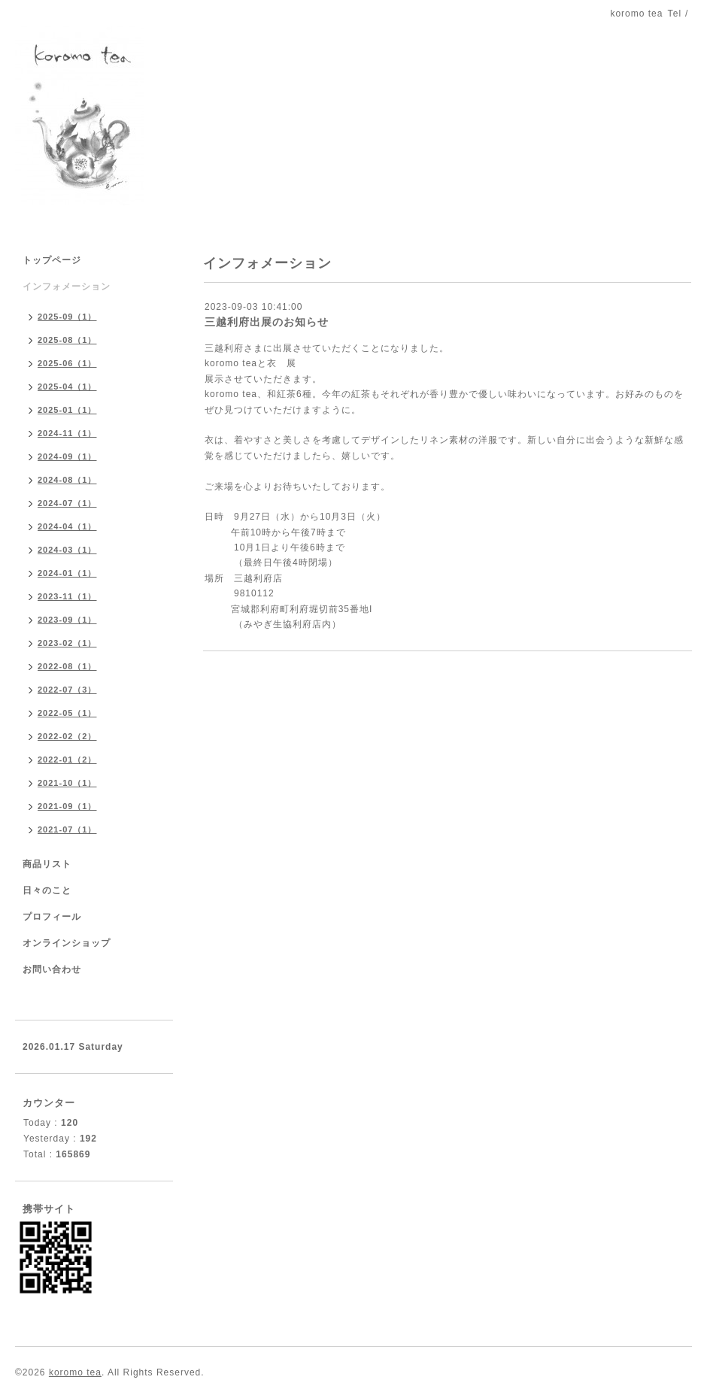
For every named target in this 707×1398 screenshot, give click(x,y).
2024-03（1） (67, 549)
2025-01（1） (67, 409)
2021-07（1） (67, 829)
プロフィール (52, 916)
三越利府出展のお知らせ (267, 322)
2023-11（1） (67, 596)
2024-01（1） (67, 573)
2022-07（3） (67, 689)
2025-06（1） (67, 363)
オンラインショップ (67, 943)
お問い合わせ (52, 969)
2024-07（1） (67, 503)
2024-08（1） (67, 479)
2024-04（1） (67, 526)
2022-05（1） (67, 712)
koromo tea (75, 1372)
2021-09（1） (67, 806)
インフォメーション (67, 286)
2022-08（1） (67, 666)
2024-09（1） (67, 456)
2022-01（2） (67, 759)
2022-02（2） (67, 736)
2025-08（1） (67, 339)
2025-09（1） (67, 316)
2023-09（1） (67, 619)
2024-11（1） (67, 433)
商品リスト (47, 864)
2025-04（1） (67, 386)
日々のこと (47, 890)
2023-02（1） (67, 642)
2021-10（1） (67, 782)
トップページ (52, 260)
